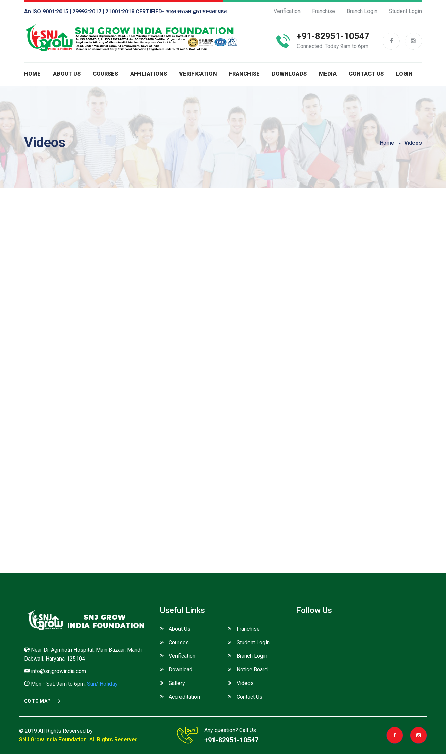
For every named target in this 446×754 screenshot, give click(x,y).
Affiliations (148, 74)
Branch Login (362, 11)
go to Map (42, 701)
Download (180, 669)
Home (32, 74)
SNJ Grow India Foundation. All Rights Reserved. (79, 739)
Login (404, 74)
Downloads (289, 74)
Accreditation (184, 697)
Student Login (405, 11)
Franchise (323, 11)
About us (67, 74)
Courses (105, 74)
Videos (245, 683)
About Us (179, 629)
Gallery (177, 683)
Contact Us (366, 74)
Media (328, 74)
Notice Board (252, 669)
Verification (287, 11)
